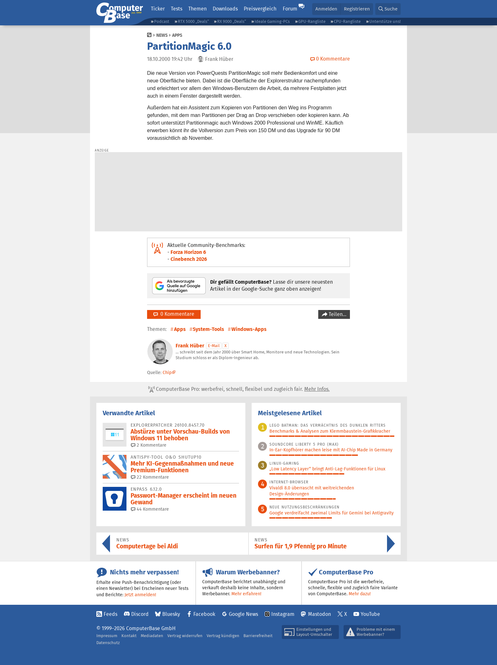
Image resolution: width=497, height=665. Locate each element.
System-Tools (208, 329)
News (162, 35)
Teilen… (336, 314)
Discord (140, 614)
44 (150, 509)
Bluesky (171, 614)
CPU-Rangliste (347, 21)
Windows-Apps (249, 329)
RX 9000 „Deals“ (231, 21)
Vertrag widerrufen (185, 636)
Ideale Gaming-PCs (272, 21)
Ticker (158, 8)
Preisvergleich (260, 8)
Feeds (110, 614)
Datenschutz (108, 643)
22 (150, 477)
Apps (177, 35)
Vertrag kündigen (223, 636)
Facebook (204, 614)
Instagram (282, 614)
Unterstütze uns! (385, 21)
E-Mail (214, 346)
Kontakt (129, 636)
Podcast (161, 21)
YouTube (370, 614)
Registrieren (357, 8)
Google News (243, 614)
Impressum (106, 636)
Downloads (225, 8)
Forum (290, 8)
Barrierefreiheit (258, 636)
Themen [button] (197, 8)
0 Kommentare (173, 314)
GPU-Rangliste (312, 21)
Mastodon (319, 614)
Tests (176, 8)
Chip (167, 372)
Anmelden (326, 8)
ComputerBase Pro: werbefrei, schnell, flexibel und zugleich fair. (239, 389)
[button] (388, 9)
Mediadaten (152, 636)
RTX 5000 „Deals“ (193, 21)
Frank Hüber (190, 345)
